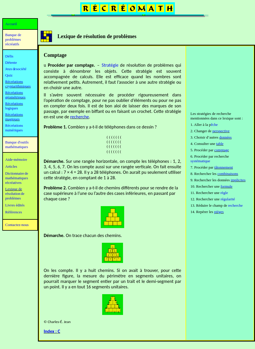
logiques (11, 108)
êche (214, 124)
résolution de (14, 193)
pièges (219, 212)
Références (13, 212)
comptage (221, 150)
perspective (221, 131)
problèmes (13, 198)
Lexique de (13, 189)
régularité (228, 199)
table (219, 143)
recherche (79, 117)
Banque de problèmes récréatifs (13, 39)
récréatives (13, 182)
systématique (200, 161)
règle (224, 193)
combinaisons (227, 173)
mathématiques (16, 178)
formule (226, 186)
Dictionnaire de (16, 173)
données (225, 137)
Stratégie (110, 65)
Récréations (14, 103)
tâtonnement (223, 167)
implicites (238, 180)
